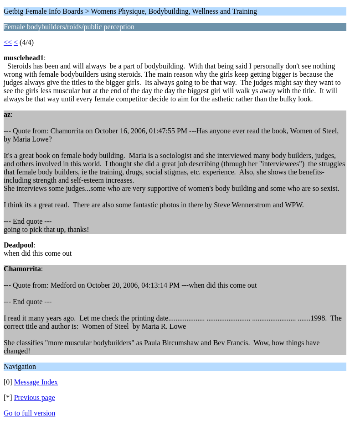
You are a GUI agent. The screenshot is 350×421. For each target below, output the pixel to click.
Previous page (34, 397)
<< (8, 42)
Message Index (36, 382)
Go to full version (29, 413)
